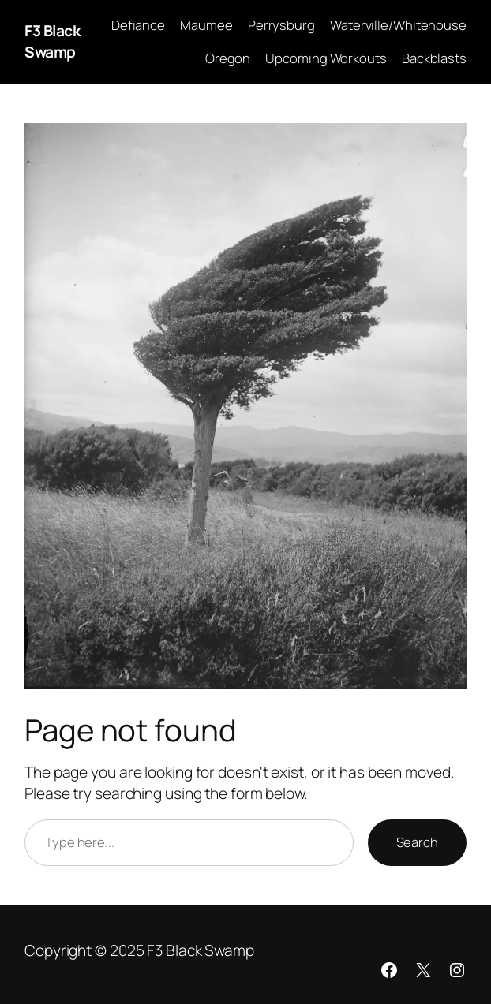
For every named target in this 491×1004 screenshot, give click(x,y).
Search (417, 842)
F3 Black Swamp (52, 41)
